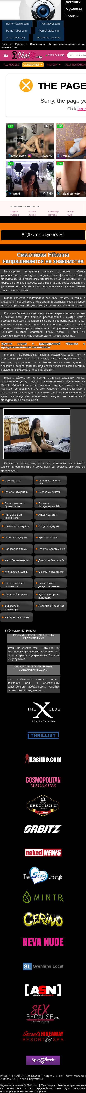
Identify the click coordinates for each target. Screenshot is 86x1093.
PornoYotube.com (49, 30)
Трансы (72, 16)
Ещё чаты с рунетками (43, 234)
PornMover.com (50, 23)
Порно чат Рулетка (49, 37)
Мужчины (74, 9)
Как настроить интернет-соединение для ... (33, 668)
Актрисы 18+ (9, 1079)
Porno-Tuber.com (16, 30)
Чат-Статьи (33, 1075)
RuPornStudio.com (17, 23)
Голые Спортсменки (31, 1079)
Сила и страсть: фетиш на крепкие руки (33, 637)
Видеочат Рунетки (13, 44)
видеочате (7, 301)
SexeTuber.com (15, 37)
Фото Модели (75, 1075)
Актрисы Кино (53, 1075)
